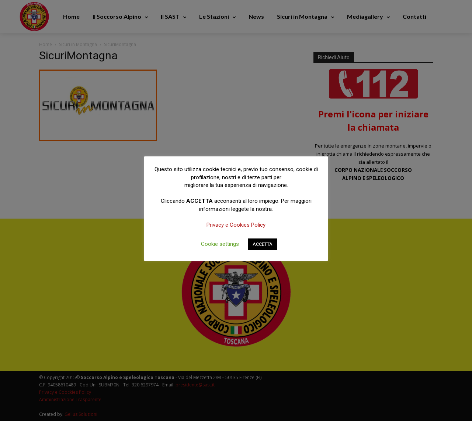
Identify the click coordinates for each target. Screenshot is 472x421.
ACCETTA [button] (263, 244)
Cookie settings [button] (220, 244)
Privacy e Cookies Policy (236, 225)
